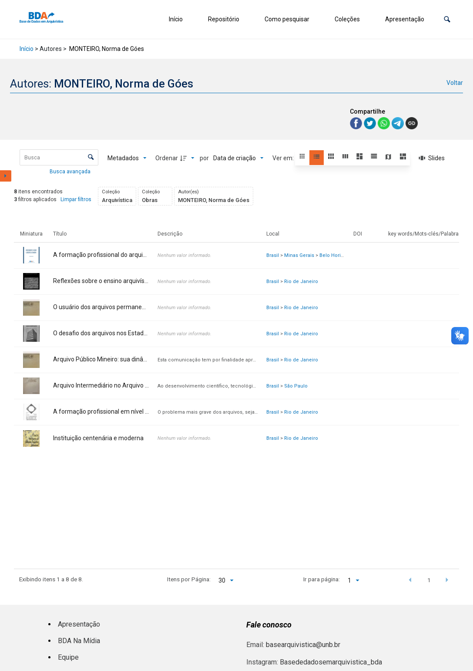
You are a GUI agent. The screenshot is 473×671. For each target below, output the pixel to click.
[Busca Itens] (59, 157)
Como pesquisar (287, 19)
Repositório (223, 19)
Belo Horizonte (336, 255)
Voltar (454, 82)
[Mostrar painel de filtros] (5, 176)
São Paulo (296, 386)
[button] (447, 19)
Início (176, 19)
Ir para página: (321, 579)
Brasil (272, 255)
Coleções (347, 19)
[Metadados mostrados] (127, 158)
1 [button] (429, 580)
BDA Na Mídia (79, 641)
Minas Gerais (299, 255)
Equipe (68, 657)
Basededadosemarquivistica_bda (331, 662)
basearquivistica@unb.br (303, 645)
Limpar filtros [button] (75, 199)
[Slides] (431, 158)
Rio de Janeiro (301, 281)
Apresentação (404, 19)
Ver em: (283, 158)
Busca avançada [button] (71, 172)
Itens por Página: (189, 579)
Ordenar (166, 158)
